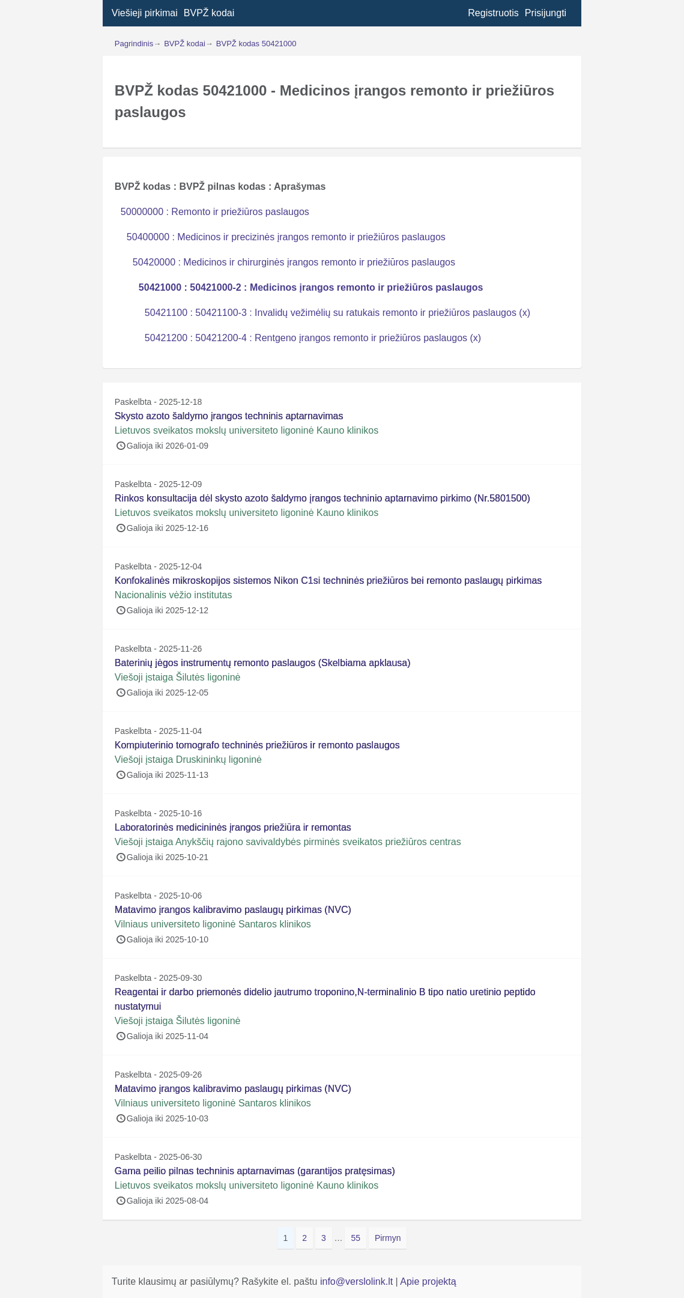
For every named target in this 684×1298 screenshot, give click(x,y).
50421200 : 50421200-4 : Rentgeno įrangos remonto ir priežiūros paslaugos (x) (313, 338)
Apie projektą (428, 1281)
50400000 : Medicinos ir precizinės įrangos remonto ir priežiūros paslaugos (286, 237)
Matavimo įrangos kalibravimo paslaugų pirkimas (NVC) (233, 910)
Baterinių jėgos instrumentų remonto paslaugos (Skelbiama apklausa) (263, 663)
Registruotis (493, 13)
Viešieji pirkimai (145, 13)
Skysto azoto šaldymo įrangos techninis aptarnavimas (229, 416)
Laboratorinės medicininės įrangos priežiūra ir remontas (233, 827)
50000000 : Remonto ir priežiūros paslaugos (215, 212)
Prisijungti (545, 13)
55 (358, 1237)
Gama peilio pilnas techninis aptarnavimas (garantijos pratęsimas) (255, 1171)
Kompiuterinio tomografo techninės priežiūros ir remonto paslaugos (257, 745)
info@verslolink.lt (358, 1281)
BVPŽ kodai (209, 13)
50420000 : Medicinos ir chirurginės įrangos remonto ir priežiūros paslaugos (294, 262)
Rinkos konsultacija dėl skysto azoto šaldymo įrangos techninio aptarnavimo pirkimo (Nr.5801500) (322, 498)
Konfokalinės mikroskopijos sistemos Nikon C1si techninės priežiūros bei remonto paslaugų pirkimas (328, 580)
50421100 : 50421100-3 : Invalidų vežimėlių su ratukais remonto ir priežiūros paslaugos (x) (337, 313)
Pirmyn (388, 1238)
